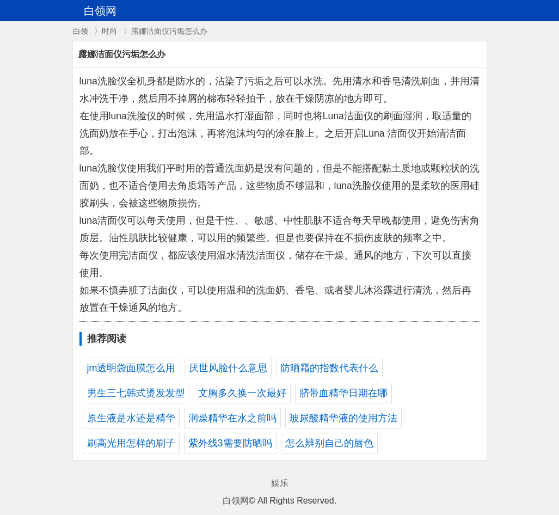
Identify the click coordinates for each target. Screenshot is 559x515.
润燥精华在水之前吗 (232, 418)
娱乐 (279, 483)
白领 (80, 31)
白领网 (236, 500)
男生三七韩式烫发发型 (136, 393)
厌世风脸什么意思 (228, 368)
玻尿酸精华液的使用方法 (343, 418)
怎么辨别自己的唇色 (329, 443)
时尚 (109, 31)
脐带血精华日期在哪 (343, 393)
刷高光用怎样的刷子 (131, 443)
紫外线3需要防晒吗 (230, 443)
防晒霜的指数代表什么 (329, 368)
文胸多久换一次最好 (242, 393)
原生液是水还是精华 (131, 418)
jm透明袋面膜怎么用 (131, 368)
